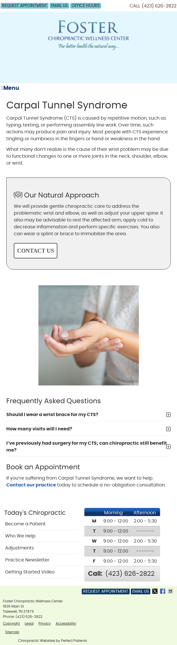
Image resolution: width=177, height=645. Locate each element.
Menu (10, 88)
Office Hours (86, 6)
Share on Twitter (155, 591)
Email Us (59, 6)
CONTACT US (35, 251)
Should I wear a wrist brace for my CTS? (52, 414)
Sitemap (12, 632)
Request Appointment (24, 6)
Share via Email (171, 591)
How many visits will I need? (39, 429)
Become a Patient (25, 524)
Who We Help (20, 536)
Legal (29, 623)
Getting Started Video (30, 572)
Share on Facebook (163, 591)
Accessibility (66, 623)
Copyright (11, 623)
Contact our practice (31, 485)
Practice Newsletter (27, 560)
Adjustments (19, 548)
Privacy (44, 623)
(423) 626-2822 (159, 6)
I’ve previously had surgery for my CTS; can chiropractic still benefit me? (86, 446)
